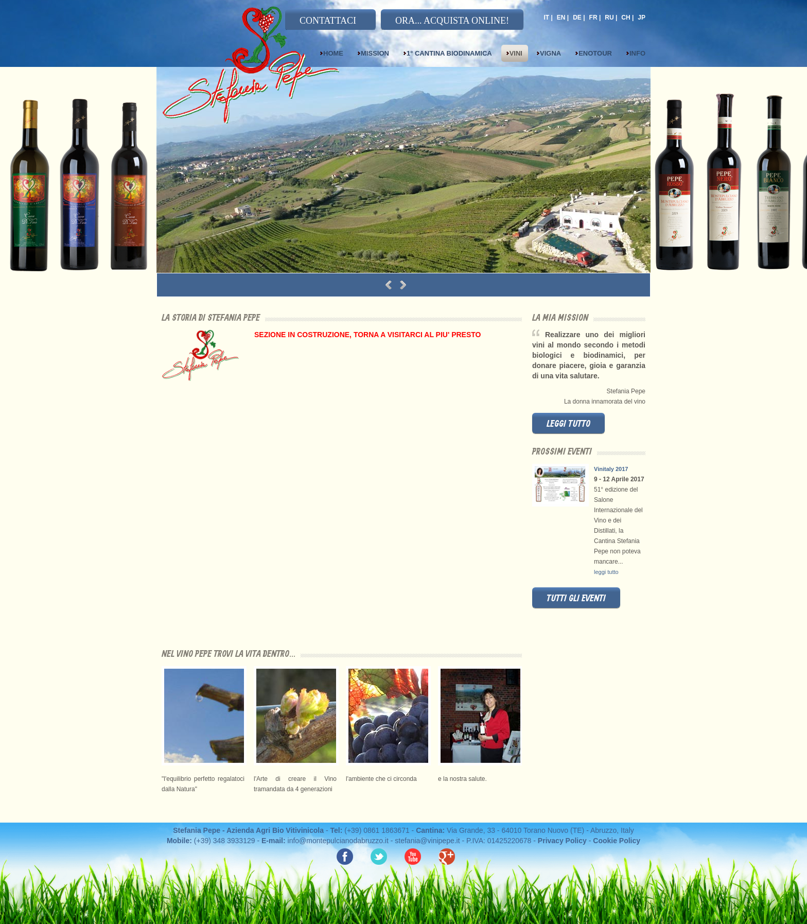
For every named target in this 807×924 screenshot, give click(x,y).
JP (641, 17)
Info (637, 53)
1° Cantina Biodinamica (449, 53)
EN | (563, 17)
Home (333, 53)
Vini (516, 53)
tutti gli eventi (576, 598)
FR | (595, 17)
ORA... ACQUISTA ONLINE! (452, 20)
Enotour (595, 53)
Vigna (550, 53)
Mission (375, 53)
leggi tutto (568, 424)
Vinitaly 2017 (611, 469)
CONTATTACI (328, 20)
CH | (627, 17)
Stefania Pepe (272, 73)
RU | (611, 17)
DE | (579, 17)
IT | (547, 17)
